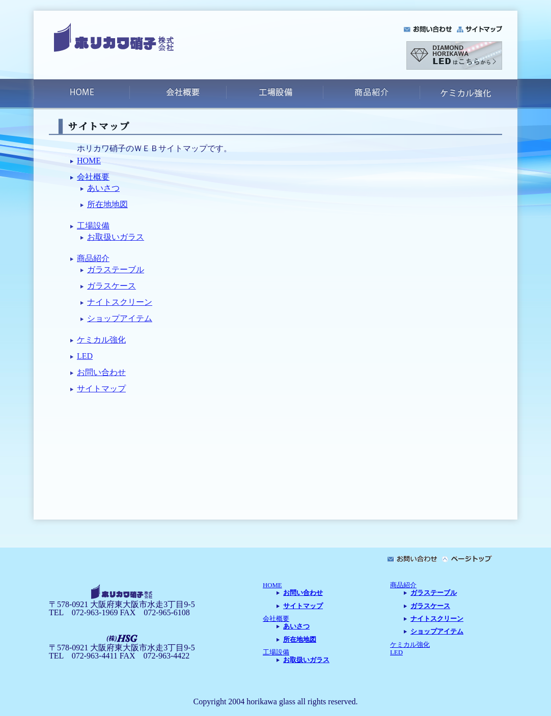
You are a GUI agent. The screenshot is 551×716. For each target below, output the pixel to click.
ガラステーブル (115, 269)
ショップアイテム (119, 318)
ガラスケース (111, 285)
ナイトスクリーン (119, 302)
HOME (89, 160)
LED (85, 356)
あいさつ (103, 188)
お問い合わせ (101, 372)
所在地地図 (107, 204)
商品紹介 (93, 258)
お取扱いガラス (115, 237)
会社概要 (93, 177)
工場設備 (93, 225)
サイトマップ (101, 388)
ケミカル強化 (101, 339)
